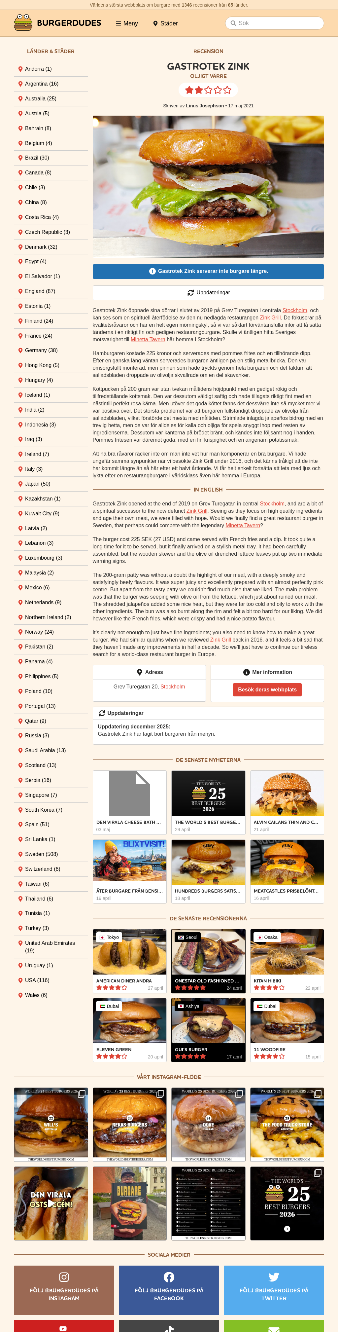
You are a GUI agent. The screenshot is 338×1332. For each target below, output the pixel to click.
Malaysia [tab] (39, 572)
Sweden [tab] (41, 854)
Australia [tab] (40, 98)
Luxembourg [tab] (43, 558)
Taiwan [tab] (37, 884)
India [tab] (35, 410)
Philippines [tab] (41, 676)
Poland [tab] (38, 691)
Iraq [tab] (33, 439)
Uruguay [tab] (39, 965)
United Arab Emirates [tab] (50, 946)
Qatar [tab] (35, 721)
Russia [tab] (37, 735)
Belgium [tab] (38, 143)
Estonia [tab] (38, 306)
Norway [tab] (39, 632)
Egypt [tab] (36, 261)
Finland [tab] (39, 321)
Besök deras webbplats (267, 689)
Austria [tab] (37, 113)
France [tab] (38, 336)
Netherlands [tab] (43, 602)
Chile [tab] (35, 187)
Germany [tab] (41, 350)
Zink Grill (270, 317)
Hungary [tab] (39, 380)
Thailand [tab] (39, 899)
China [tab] (36, 202)
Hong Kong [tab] (42, 365)
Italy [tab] (34, 469)
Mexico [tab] (37, 587)
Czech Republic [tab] (47, 232)
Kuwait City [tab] (42, 513)
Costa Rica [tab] (42, 217)
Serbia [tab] (38, 780)
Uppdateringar (208, 293)
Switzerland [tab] (42, 869)
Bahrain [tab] (38, 128)
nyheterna (225, 760)
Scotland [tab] (40, 765)
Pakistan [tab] (39, 646)
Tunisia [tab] (37, 913)
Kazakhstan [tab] (43, 498)
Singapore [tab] (41, 795)
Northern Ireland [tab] (48, 617)
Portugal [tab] (40, 706)
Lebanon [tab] (39, 543)
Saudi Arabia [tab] (45, 750)
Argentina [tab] (41, 84)
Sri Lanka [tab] (40, 839)
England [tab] (40, 291)
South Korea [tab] (43, 810)
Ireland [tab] (37, 454)
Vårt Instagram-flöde (169, 1077)
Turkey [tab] (37, 928)
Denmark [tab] (41, 247)
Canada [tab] (38, 172)
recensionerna (225, 918)
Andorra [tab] (38, 69)
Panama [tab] (39, 661)
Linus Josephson (205, 105)
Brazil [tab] (37, 158)
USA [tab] (37, 980)
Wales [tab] (36, 995)
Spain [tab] (37, 824)
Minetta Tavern (148, 339)
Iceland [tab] (37, 395)
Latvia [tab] (36, 528)
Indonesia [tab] (40, 424)
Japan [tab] (38, 484)
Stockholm (295, 310)
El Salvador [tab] (42, 276)
